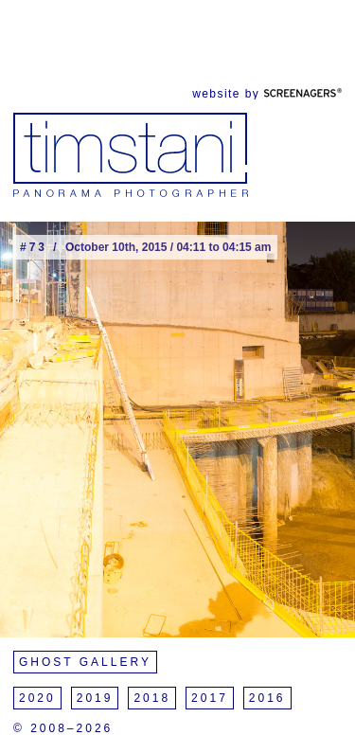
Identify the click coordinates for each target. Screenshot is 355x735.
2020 (37, 698)
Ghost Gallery (85, 662)
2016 (267, 698)
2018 (151, 698)
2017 (209, 698)
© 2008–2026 (63, 728)
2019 (95, 698)
